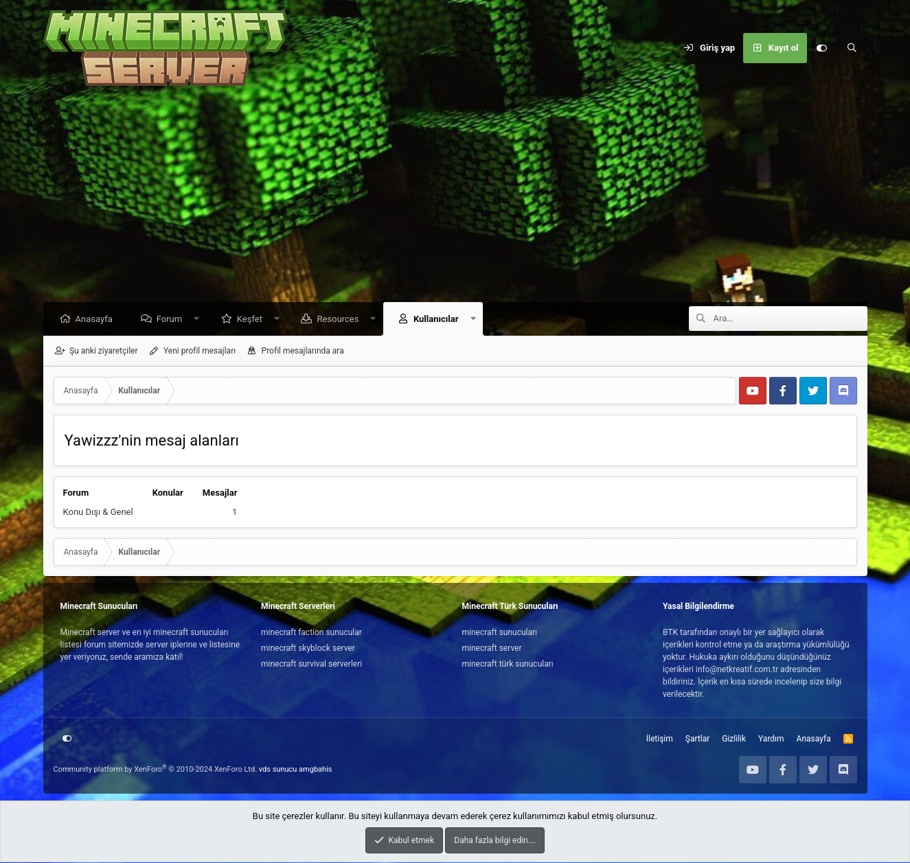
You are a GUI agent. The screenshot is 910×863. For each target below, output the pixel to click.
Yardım (771, 739)
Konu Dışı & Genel (98, 512)
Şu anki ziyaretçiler (103, 351)
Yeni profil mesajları (199, 351)
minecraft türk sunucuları (508, 664)
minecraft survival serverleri (311, 664)
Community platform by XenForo (156, 770)
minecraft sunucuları (500, 633)
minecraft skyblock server (308, 649)
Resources (341, 319)
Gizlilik (734, 739)
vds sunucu (278, 770)
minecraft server (492, 649)
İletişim (659, 739)
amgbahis (315, 770)
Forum (172, 319)
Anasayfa (97, 319)
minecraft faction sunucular (311, 633)
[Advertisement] (455, 199)
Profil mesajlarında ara (303, 351)
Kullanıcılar (439, 319)
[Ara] (852, 48)
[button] (200, 319)
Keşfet (253, 319)
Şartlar (697, 739)
